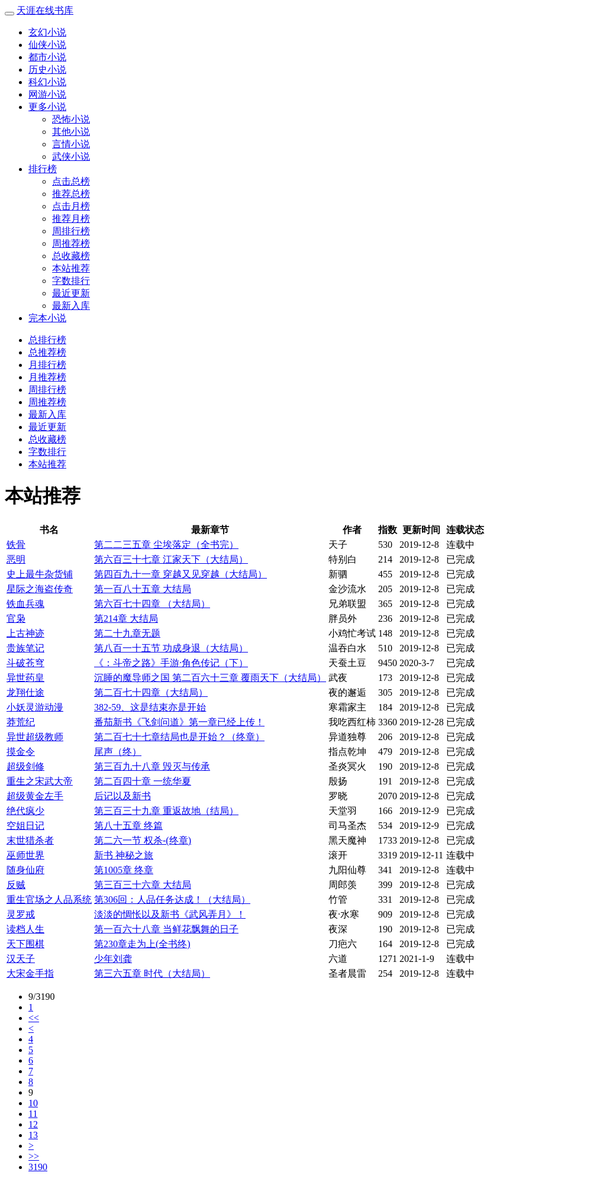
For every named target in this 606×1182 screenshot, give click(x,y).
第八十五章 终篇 (128, 826)
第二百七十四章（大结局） (151, 692)
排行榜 (42, 169)
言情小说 (71, 144)
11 (32, 1114)
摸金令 (21, 752)
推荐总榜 (71, 194)
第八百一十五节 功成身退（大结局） (171, 648)
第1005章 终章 (123, 870)
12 (33, 1124)
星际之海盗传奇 (40, 589)
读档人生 (25, 929)
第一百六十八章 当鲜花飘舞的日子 (166, 929)
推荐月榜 (71, 219)
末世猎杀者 (30, 840)
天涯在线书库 (45, 10)
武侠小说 (71, 156)
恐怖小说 (71, 119)
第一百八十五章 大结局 (142, 589)
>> (33, 1156)
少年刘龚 (113, 959)
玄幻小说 (47, 32)
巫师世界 (25, 855)
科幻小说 (47, 82)
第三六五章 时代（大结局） (152, 973)
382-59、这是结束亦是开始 (150, 707)
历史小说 (47, 69)
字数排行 (71, 281)
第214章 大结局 (126, 618)
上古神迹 (25, 633)
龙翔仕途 (25, 692)
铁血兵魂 (25, 604)
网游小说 (47, 94)
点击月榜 (71, 206)
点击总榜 (71, 181)
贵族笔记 (25, 648)
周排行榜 (71, 231)
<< (33, 1018)
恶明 (16, 559)
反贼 (16, 885)
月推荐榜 (47, 377)
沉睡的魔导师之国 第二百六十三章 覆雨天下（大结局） (210, 678)
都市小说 (47, 57)
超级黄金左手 (35, 796)
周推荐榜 (71, 243)
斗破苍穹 (25, 663)
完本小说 (47, 318)
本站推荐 (71, 268)
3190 (37, 1167)
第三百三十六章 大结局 (142, 885)
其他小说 (71, 132)
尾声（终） (117, 752)
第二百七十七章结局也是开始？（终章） (179, 737)
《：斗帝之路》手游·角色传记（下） (171, 663)
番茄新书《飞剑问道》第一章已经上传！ (179, 722)
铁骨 (16, 545)
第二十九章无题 (127, 633)
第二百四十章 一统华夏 (142, 781)
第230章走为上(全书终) (142, 944)
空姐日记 (25, 826)
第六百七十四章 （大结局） (152, 604)
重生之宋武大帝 (40, 781)
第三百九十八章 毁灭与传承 (152, 766)
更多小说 (47, 107)
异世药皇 (25, 678)
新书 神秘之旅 (123, 855)
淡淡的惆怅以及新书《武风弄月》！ (170, 914)
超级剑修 (25, 766)
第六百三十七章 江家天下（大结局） (171, 559)
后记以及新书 (122, 796)
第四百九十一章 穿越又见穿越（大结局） (180, 574)
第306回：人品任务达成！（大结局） (172, 899)
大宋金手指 (30, 973)
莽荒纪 (21, 722)
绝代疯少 (25, 811)
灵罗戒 (21, 914)
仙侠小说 (47, 45)
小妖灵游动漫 (35, 707)
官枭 (16, 618)
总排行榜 (47, 340)
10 (33, 1103)
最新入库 (71, 306)
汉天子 (21, 959)
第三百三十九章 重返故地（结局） (166, 811)
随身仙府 (25, 870)
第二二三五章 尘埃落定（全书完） (166, 545)
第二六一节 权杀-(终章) (142, 840)
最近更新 (71, 293)
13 (33, 1135)
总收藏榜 (71, 256)
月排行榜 (47, 365)
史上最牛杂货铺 (40, 574)
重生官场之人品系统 (49, 899)
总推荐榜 (47, 352)
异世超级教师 (35, 737)
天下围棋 (25, 944)
